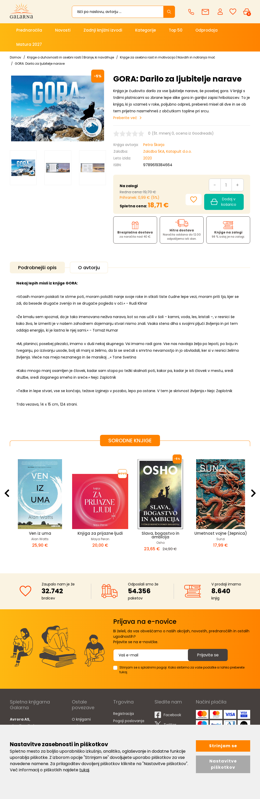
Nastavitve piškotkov (223, 764)
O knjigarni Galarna (81, 723)
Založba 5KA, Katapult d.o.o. (167, 151)
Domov (15, 57)
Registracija (123, 713)
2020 (147, 158)
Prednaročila (29, 30)
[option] (23, 167)
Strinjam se (223, 746)
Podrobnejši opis (37, 267)
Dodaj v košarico (223, 201)
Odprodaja (206, 30)
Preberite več (125, 117)
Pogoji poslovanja (128, 720)
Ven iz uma (40, 533)
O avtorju (89, 267)
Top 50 (175, 30)
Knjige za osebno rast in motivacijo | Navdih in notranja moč (167, 57)
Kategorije (145, 30)
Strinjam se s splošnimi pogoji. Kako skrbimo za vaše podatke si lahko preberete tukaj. (181, 669)
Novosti (63, 30)
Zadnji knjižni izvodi (102, 30)
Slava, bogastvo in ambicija (160, 535)
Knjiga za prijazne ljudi (100, 533)
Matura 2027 (29, 44)
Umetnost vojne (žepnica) (220, 533)
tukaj (84, 770)
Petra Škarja (153, 144)
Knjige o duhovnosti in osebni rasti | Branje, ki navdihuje (70, 57)
